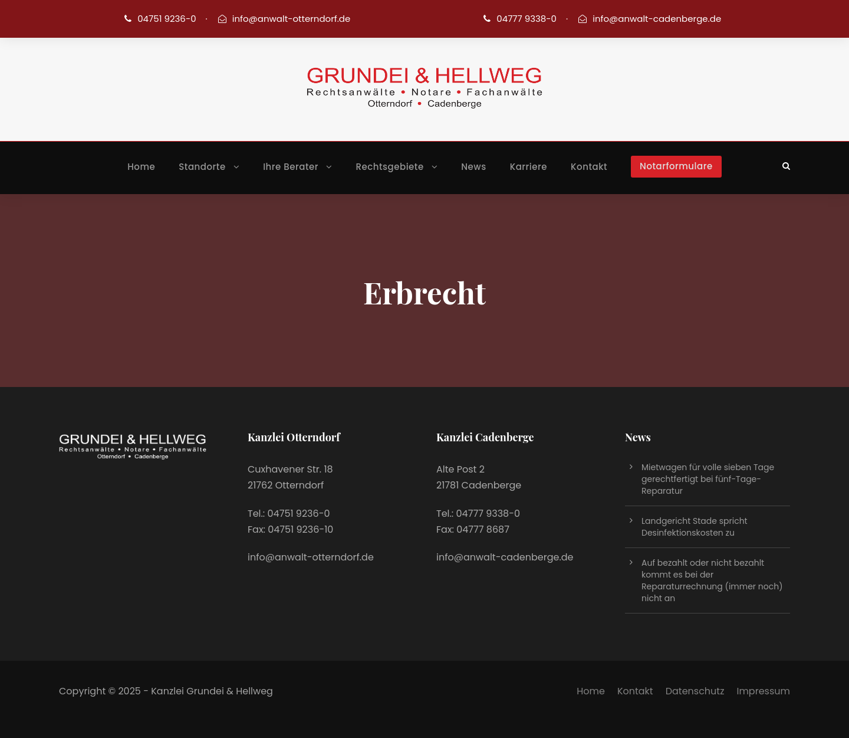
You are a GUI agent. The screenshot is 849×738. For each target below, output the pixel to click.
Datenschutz (695, 691)
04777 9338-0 (526, 18)
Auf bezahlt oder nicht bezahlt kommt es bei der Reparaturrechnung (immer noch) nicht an (712, 580)
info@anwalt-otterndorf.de (291, 18)
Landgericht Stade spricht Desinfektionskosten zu (694, 527)
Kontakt (589, 166)
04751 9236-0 (166, 18)
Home (141, 166)
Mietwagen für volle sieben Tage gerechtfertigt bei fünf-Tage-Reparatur (707, 479)
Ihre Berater (290, 166)
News (473, 166)
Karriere (528, 166)
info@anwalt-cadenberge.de (657, 18)
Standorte (202, 166)
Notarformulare (676, 166)
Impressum (763, 691)
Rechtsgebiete (390, 166)
